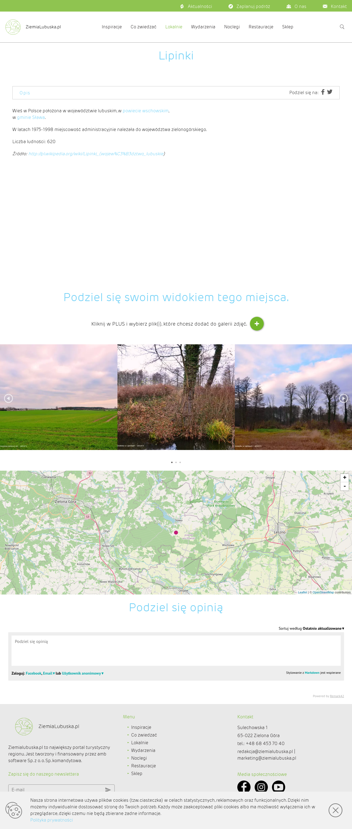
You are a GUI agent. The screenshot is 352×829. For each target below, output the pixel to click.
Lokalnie (173, 27)
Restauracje (261, 27)
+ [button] (344, 478)
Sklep (287, 27)
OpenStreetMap (323, 592)
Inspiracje (112, 27)
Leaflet (302, 592)
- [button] (344, 486)
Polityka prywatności (51, 820)
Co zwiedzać (143, 27)
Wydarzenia (203, 27)
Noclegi (232, 27)
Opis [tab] (25, 93)
